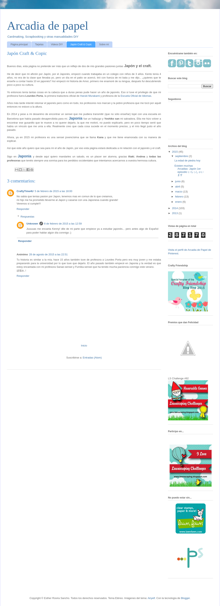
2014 (175, 208)
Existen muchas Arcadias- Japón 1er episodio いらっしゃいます (188, 170)
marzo (179, 191)
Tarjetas (39, 44)
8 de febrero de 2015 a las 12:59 (63, 223)
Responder (23, 208)
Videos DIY (57, 44)
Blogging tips (7, 1)
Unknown (32, 223)
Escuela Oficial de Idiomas (136, 95)
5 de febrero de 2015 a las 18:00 (53, 191)
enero (179, 201)
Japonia (75, 118)
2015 (175, 151)
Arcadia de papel (47, 25)
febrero (179, 196)
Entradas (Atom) (92, 357)
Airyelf (151, 598)
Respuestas (27, 216)
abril (178, 186)
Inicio (84, 345)
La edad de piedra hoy (187, 160)
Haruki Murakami (90, 95)
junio (178, 181)
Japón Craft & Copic (81, 44)
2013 (175, 213)
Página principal (19, 44)
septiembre (182, 156)
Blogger (185, 598)
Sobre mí (104, 44)
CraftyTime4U (25, 191)
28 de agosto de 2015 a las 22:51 (48, 254)
